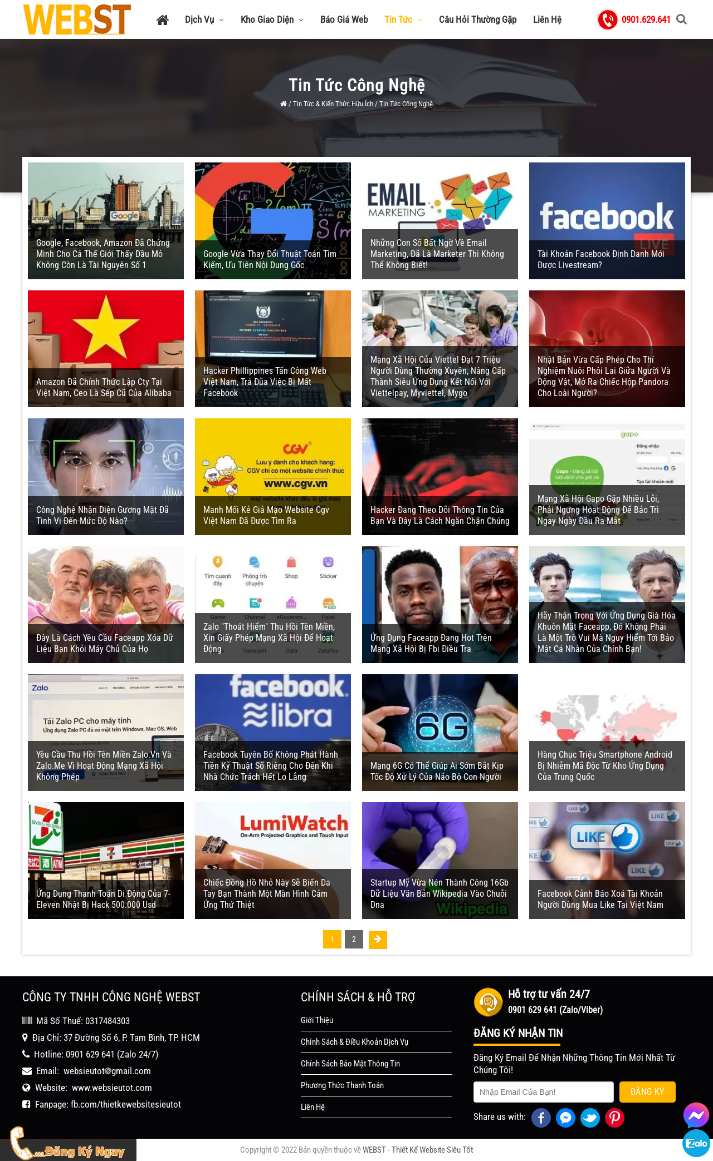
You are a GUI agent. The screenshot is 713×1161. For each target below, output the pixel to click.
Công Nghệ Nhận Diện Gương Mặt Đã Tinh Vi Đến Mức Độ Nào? (102, 515)
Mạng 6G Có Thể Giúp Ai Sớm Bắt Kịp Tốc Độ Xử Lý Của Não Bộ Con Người (437, 771)
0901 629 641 (90, 1054)
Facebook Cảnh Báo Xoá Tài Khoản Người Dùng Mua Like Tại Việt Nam (600, 899)
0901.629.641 (646, 19)
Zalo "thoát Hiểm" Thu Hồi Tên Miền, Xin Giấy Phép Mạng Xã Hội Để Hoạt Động (269, 637)
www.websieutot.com (112, 1087)
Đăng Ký (648, 1091)
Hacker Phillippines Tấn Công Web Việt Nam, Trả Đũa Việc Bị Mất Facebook (264, 381)
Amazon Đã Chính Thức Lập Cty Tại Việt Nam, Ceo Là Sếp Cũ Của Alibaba (104, 387)
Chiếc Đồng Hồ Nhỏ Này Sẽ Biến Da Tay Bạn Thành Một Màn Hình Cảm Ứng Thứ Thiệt (266, 893)
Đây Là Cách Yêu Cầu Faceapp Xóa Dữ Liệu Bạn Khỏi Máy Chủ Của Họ (104, 643)
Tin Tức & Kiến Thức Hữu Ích (333, 104)
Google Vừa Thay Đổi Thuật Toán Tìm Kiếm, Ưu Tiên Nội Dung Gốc (269, 259)
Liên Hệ (547, 19)
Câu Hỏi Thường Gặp (477, 19)
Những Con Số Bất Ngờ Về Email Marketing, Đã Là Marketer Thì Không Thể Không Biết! (437, 254)
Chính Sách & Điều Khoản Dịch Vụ (354, 1042)
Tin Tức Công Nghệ (406, 104)
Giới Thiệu (317, 1020)
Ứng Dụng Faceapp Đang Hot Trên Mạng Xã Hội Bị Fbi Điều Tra (431, 643)
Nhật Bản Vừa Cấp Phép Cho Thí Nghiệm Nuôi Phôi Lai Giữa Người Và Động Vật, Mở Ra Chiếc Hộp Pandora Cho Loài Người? (604, 376)
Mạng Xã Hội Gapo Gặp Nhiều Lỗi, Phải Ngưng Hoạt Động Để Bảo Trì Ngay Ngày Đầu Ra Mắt (598, 509)
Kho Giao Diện (272, 19)
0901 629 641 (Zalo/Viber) (555, 1010)
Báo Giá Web (344, 19)
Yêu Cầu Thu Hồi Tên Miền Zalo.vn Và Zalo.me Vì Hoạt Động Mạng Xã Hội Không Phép (104, 765)
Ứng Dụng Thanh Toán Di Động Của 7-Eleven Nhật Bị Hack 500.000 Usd (103, 899)
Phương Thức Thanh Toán (342, 1085)
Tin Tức (403, 19)
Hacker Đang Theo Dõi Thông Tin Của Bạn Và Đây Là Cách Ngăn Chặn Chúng (440, 515)
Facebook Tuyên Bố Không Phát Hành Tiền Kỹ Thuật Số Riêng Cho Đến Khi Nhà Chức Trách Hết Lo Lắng (270, 765)
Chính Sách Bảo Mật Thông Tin (350, 1064)
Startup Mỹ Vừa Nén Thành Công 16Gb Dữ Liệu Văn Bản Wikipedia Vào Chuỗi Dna (439, 893)
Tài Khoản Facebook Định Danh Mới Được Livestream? (601, 259)
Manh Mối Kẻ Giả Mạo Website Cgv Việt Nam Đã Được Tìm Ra (266, 515)
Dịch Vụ (204, 19)
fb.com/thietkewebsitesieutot (126, 1104)
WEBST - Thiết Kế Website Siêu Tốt (418, 1150)
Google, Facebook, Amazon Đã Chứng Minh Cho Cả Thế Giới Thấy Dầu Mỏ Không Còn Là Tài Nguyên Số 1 (103, 254)
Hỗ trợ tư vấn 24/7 (549, 994)
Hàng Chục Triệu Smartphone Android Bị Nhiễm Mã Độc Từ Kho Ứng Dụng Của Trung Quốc (605, 765)
